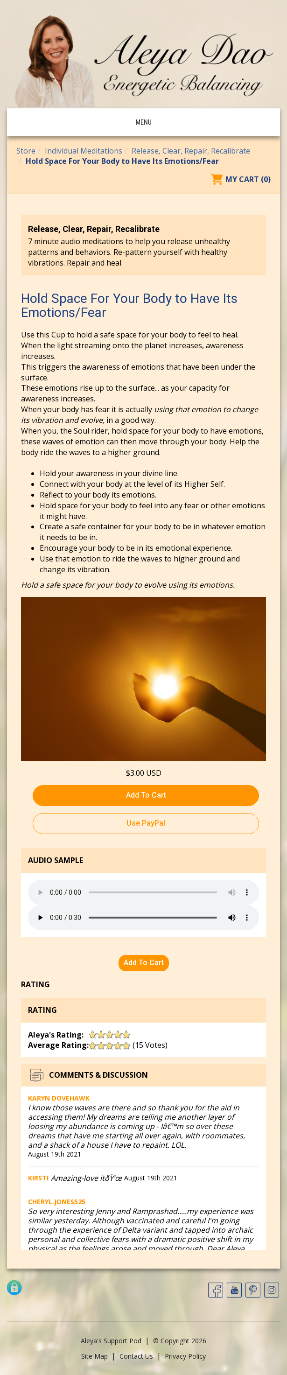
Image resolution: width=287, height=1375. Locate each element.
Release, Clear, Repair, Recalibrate (191, 151)
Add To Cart (146, 795)
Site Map (94, 1356)
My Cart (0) (248, 179)
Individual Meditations (83, 151)
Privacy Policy (185, 1356)
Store (25, 151)
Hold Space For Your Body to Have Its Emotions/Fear (122, 161)
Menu (143, 122)
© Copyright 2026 (179, 1340)
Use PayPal (145, 823)
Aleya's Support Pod (111, 1340)
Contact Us (136, 1356)
